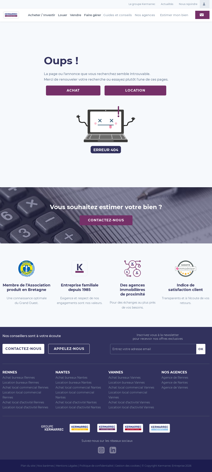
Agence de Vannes (174, 387)
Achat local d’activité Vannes (129, 402)
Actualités (167, 4)
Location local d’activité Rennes (25, 407)
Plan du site (28, 465)
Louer (62, 15)
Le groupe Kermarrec (142, 4)
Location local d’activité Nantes (78, 407)
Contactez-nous (106, 220)
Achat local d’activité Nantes (76, 402)
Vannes (115, 372)
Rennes (9, 372)
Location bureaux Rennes (20, 382)
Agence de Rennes (174, 377)
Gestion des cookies (127, 465)
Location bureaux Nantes (73, 382)
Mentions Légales (66, 465)
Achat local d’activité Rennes (23, 402)
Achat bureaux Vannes (124, 377)
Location (135, 90)
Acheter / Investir (41, 15)
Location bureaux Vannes (126, 382)
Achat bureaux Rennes (18, 377)
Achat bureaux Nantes (71, 377)
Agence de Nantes (174, 382)
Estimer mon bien (174, 15)
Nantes (62, 372)
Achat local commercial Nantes (78, 387)
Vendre (75, 15)
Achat (73, 90)
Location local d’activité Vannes (131, 407)
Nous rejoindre (188, 4)
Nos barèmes (45, 465)
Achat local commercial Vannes (131, 387)
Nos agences (145, 15)
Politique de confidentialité (96, 465)
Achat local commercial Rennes (25, 387)
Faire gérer (92, 15)
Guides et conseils (117, 15)
